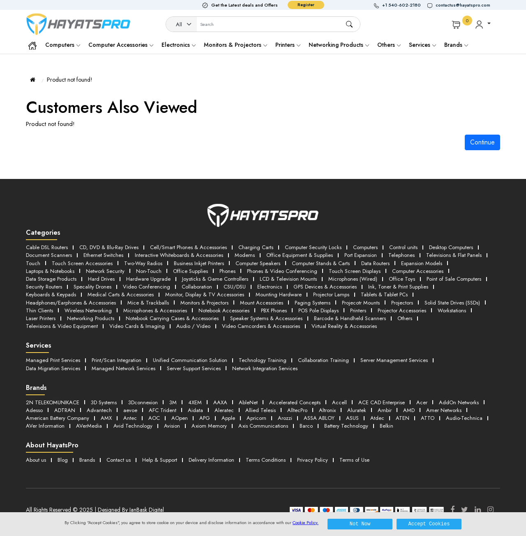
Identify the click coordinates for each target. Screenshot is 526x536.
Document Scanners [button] (49, 255)
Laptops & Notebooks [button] (50, 271)
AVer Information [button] (45, 426)
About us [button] (36, 460)
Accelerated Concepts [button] (295, 402)
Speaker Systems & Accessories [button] (266, 318)
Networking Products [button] (90, 318)
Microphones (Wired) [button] (352, 279)
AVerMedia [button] (89, 426)
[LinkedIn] (478, 509)
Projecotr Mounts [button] (361, 303)
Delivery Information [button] (211, 460)
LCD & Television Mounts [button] (288, 279)
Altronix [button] (327, 410)
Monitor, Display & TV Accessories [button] (204, 294)
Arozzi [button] (285, 418)
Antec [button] (130, 418)
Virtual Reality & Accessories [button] (344, 326)
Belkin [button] (386, 426)
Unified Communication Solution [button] (190, 360)
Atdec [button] (377, 418)
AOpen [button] (179, 418)
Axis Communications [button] (263, 426)
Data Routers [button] (375, 263)
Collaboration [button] (197, 287)
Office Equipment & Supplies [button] (299, 255)
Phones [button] (227, 271)
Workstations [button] (452, 310)
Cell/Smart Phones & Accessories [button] (188, 247)
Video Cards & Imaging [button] (137, 326)
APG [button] (204, 418)
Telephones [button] (401, 255)
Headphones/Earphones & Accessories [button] (71, 303)
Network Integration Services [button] (265, 368)
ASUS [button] (352, 418)
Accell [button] (339, 402)
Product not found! (69, 80)
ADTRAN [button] (64, 410)
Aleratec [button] (224, 410)
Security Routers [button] (44, 287)
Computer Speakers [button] (257, 263)
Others (389, 45)
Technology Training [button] (262, 360)
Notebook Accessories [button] (223, 310)
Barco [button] (306, 426)
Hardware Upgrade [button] (148, 279)
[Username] (271, 24)
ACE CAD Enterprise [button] (381, 402)
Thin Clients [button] (39, 310)
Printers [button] (358, 310)
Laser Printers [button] (40, 318)
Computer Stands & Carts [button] (321, 263)
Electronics (178, 45)
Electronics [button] (269, 287)
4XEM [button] (195, 402)
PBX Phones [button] (274, 310)
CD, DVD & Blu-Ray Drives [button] (108, 247)
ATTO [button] (427, 418)
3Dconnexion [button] (143, 402)
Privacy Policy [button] (312, 460)
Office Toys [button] (402, 279)
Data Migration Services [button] (53, 368)
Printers (287, 45)
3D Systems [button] (104, 402)
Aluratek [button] (356, 410)
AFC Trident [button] (162, 410)
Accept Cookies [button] (429, 523)
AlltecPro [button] (297, 410)
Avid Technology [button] (132, 426)
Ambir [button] (385, 410)
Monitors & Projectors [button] (204, 303)
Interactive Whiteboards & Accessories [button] (179, 255)
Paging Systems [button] (312, 303)
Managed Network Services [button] (123, 368)
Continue (482, 142)
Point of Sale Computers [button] (454, 279)
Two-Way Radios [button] (143, 263)
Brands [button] (456, 45)
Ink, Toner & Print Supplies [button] (398, 287)
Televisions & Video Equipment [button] (62, 326)
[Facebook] (452, 509)
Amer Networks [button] (443, 410)
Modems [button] (245, 255)
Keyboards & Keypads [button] (51, 294)
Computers (62, 45)
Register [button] (306, 5)
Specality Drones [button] (92, 287)
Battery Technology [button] (346, 426)
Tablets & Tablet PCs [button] (384, 294)
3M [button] (173, 402)
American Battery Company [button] (57, 418)
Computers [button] (365, 247)
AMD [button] (409, 410)
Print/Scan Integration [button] (116, 360)
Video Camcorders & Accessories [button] (261, 326)
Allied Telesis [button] (260, 410)
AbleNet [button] (248, 402)
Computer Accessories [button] (417, 271)
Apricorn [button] (256, 418)
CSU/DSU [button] (235, 287)
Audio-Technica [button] (464, 418)
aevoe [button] (130, 410)
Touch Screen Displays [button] (355, 271)
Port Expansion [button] (360, 255)
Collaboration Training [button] (323, 360)
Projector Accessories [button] (402, 310)
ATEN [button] (402, 418)
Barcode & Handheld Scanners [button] (350, 318)
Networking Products (339, 45)
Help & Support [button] (159, 460)
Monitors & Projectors (235, 45)
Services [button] (422, 45)
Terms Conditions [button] (266, 460)
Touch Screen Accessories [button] (82, 263)
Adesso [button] (34, 410)
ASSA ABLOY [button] (319, 418)
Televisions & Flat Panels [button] (454, 255)
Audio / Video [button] (193, 326)
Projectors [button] (402, 303)
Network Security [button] (105, 271)
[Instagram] (490, 509)
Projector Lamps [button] (331, 294)
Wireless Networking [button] (88, 310)
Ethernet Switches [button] (103, 255)
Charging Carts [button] (255, 247)
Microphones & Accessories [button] (155, 310)
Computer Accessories (120, 45)
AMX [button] (106, 418)
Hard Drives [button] (101, 279)
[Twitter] (464, 509)
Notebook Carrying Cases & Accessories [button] (172, 318)
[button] (400, 5)
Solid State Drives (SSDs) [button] (452, 303)
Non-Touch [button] (148, 271)
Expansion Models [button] (421, 263)
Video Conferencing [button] (146, 287)
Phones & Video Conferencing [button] (282, 271)
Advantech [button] (99, 410)
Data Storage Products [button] (51, 279)
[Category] (181, 24)
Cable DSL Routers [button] (47, 247)
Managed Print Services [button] (53, 360)
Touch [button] (33, 263)
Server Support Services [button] (194, 368)
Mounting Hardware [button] (279, 294)
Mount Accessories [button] (261, 303)
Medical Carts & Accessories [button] (121, 294)
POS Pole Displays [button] (318, 310)
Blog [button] (63, 460)
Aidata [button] (195, 410)
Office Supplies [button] (190, 271)
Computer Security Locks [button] (313, 247)
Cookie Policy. (305, 522)
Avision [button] (172, 426)
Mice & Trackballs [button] (148, 303)
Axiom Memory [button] (209, 426)
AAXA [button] (220, 402)
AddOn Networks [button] (459, 402)
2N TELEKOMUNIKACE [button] (52, 402)
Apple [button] (228, 418)
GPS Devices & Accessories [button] (325, 287)
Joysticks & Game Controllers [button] (215, 279)
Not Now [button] (360, 523)
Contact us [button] (118, 460)
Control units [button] (403, 247)
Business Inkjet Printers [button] (199, 263)
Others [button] (404, 318)
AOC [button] (154, 418)
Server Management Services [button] (394, 360)
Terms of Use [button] (354, 460)
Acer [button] (421, 402)
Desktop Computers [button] (451, 247)
